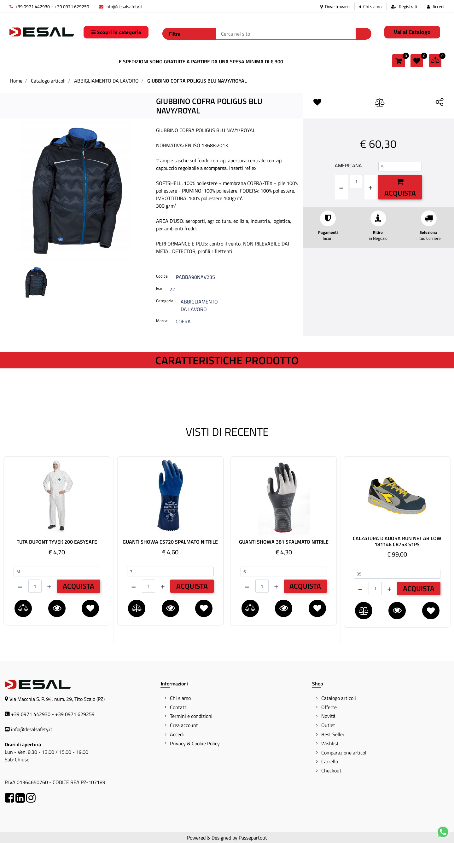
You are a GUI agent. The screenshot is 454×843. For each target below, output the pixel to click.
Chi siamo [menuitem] (180, 698)
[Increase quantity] (370, 187)
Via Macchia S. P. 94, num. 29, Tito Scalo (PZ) (57, 699)
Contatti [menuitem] (179, 707)
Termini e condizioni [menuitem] (191, 716)
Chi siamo (370, 6)
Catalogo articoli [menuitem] (338, 698)
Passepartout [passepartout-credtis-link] (253, 837)
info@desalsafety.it (120, 6)
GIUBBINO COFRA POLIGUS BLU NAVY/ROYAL (197, 80)
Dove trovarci (335, 6)
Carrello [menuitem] (329, 761)
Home (16, 80)
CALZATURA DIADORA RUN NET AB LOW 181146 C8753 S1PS (397, 541)
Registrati (408, 6)
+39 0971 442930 (29, 6)
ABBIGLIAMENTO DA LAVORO (106, 80)
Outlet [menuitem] (328, 725)
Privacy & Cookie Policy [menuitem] (195, 743)
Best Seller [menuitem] (333, 734)
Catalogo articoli (48, 80)
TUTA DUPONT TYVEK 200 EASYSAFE (57, 542)
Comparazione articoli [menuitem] (344, 752)
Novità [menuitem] (328, 716)
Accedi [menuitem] (177, 734)
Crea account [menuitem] (184, 725)
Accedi (438, 6)
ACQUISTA (78, 586)
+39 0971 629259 (72, 6)
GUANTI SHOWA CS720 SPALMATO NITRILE (170, 542)
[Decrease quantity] (341, 187)
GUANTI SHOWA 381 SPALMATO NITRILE (284, 542)
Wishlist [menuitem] (330, 743)
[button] (363, 34)
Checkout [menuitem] (331, 770)
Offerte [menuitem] (329, 707)
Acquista (400, 188)
